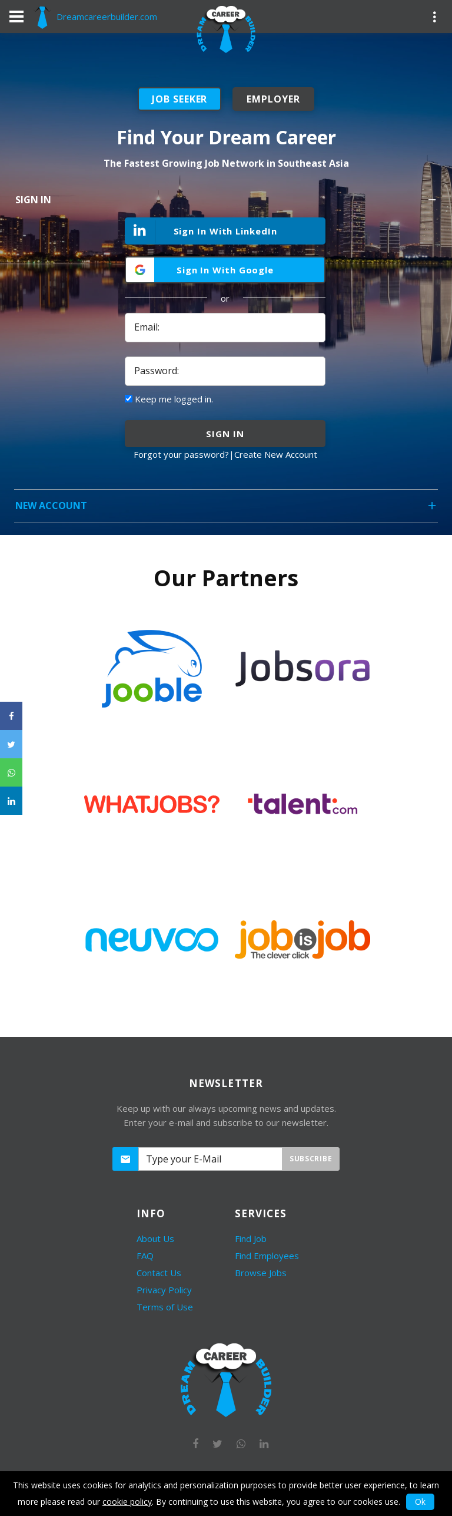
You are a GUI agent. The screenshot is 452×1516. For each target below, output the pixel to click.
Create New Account (275, 454)
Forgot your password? (181, 454)
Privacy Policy (164, 1290)
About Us (155, 1238)
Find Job (251, 1238)
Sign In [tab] (226, 203)
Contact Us (159, 1273)
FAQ (145, 1255)
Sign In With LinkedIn (201, 231)
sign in (225, 434)
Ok (420, 1501)
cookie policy (127, 1501)
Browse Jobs (261, 1273)
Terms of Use (165, 1307)
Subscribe (311, 1159)
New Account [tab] (226, 509)
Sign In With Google (225, 270)
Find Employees (267, 1255)
